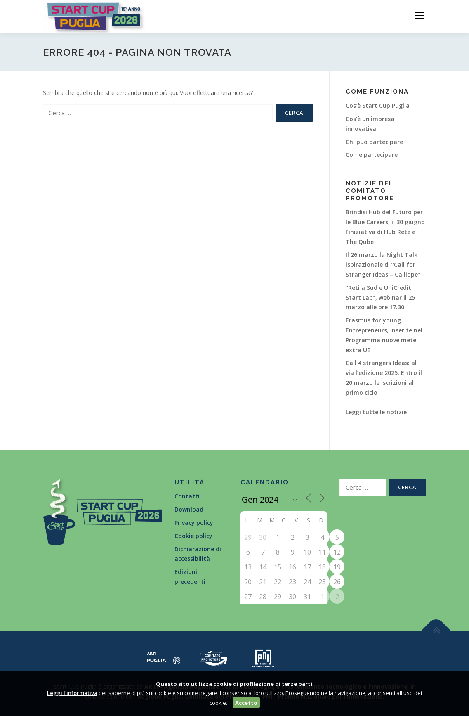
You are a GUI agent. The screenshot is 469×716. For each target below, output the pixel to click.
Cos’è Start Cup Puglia (378, 105)
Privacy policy (193, 522)
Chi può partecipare (374, 142)
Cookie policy (193, 536)
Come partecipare (372, 155)
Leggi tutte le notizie (376, 412)
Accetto (246, 703)
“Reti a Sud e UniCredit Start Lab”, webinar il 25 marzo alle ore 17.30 (380, 297)
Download (188, 509)
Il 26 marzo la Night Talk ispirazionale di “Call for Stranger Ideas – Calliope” (383, 264)
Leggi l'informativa (72, 693)
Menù (419, 15)
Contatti (187, 496)
